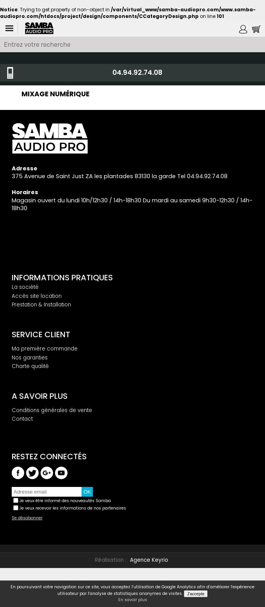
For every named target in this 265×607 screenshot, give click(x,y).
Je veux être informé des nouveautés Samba (65, 501)
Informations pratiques (62, 277)
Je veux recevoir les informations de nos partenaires (73, 508)
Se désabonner (27, 518)
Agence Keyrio (149, 560)
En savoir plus (132, 600)
